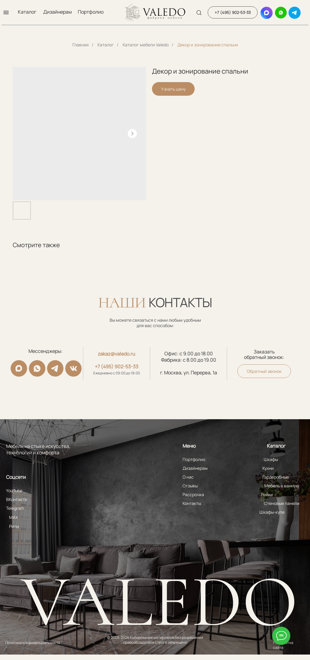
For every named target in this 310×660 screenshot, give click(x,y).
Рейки (267, 494)
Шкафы (271, 459)
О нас (188, 477)
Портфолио (91, 11)
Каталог (27, 11)
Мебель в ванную (281, 486)
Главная (80, 45)
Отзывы (190, 486)
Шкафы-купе (272, 512)
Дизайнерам (57, 11)
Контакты (192, 503)
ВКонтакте (16, 499)
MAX (13, 517)
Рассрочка (193, 494)
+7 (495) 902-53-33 (116, 366)
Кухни (268, 468)
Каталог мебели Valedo (146, 45)
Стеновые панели (281, 503)
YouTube (14, 490)
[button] (6, 12)
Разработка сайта (283, 645)
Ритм (14, 526)
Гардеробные (275, 477)
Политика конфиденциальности (32, 642)
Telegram (15, 508)
